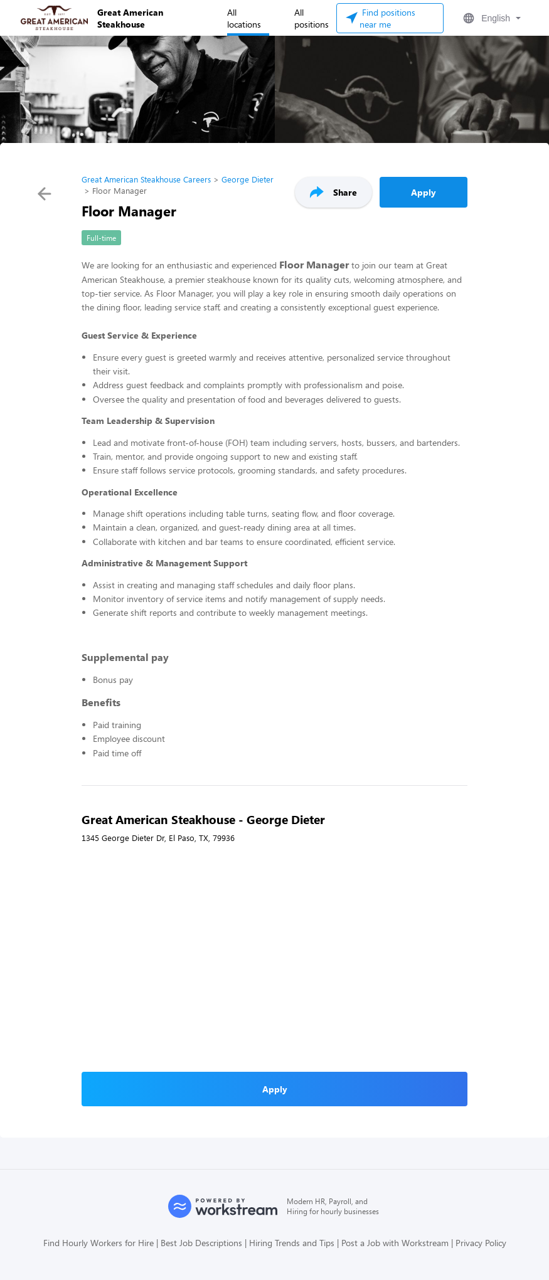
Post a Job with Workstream (395, 1243)
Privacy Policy (481, 1243)
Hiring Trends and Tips (291, 1243)
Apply (423, 192)
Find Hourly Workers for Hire (98, 1243)
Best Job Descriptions (201, 1243)
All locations (244, 18)
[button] (490, 18)
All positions (311, 18)
